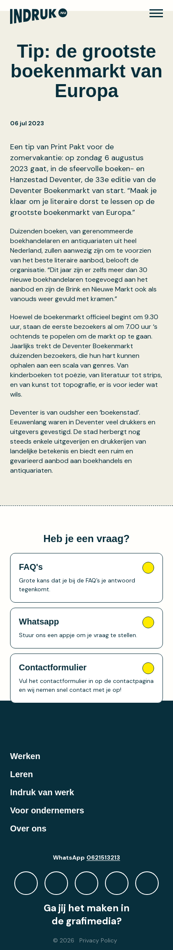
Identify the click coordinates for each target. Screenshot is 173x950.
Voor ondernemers (47, 810)
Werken (25, 756)
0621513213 (103, 857)
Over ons (28, 828)
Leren (21, 774)
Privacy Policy (98, 940)
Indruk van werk (42, 792)
